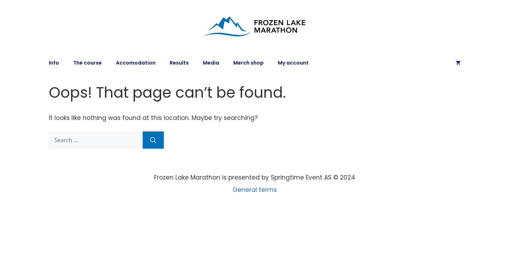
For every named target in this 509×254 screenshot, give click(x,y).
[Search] (153, 140)
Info (54, 62)
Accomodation (136, 62)
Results (179, 62)
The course (87, 62)
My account (293, 62)
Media (211, 62)
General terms (255, 190)
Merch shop (248, 62)
